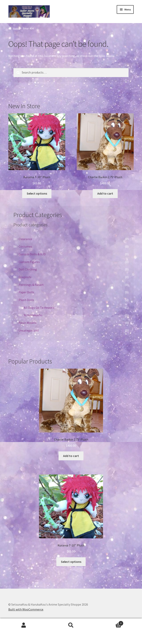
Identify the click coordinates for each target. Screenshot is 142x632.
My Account (23, 625)
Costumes (25, 246)
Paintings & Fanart (31, 285)
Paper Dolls (26, 292)
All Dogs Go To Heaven (39, 307)
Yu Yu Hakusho (33, 315)
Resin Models (27, 323)
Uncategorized (29, 330)
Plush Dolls (26, 300)
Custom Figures (29, 262)
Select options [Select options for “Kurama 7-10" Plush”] (37, 193)
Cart (109, 622)
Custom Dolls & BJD (32, 254)
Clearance (25, 239)
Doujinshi (25, 277)
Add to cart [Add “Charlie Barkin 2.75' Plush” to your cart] (105, 193)
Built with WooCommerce (25, 609)
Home (16, 28)
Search (71, 625)
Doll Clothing (28, 269)
